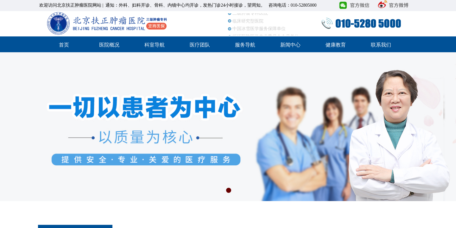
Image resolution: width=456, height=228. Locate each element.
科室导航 (154, 45)
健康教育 (336, 45)
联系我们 (381, 45)
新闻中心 (290, 45)
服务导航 (245, 45)
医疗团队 (200, 45)
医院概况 (109, 45)
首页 (64, 45)
